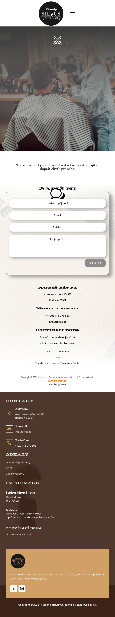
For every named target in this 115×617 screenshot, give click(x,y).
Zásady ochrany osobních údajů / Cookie (57, 362)
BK (64, 384)
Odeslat (95, 262)
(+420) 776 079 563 (57, 316)
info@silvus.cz (57, 322)
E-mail (21, 426)
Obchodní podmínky (57, 350)
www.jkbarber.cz (57, 380)
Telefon (22, 440)
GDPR (57, 356)
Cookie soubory (15, 473)
